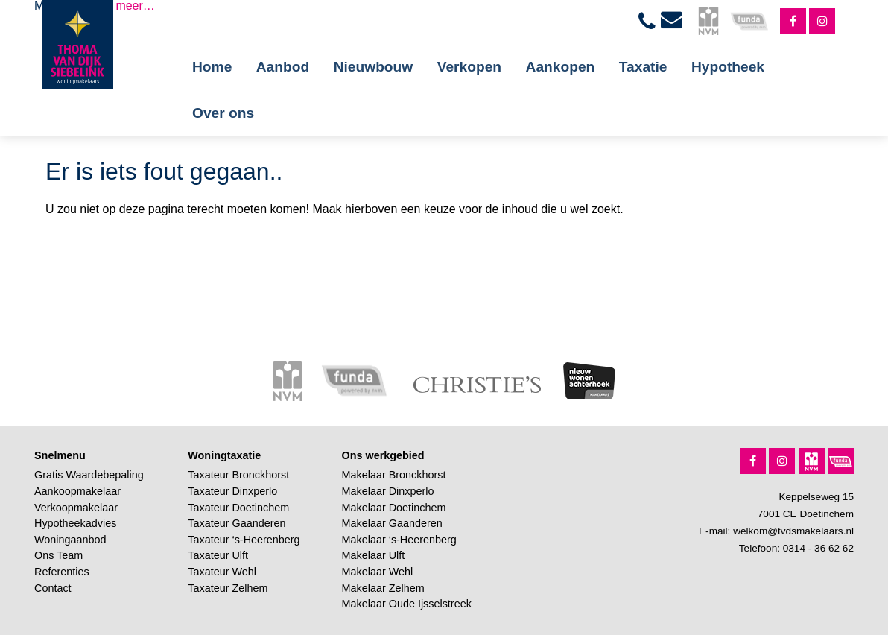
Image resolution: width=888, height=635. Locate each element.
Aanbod (282, 67)
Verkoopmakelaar (76, 508)
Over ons (223, 113)
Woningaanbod (70, 540)
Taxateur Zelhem (227, 588)
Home (212, 67)
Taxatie (643, 67)
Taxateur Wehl (222, 572)
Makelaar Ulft (373, 555)
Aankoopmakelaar (77, 491)
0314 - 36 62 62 (818, 548)
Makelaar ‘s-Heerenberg (399, 540)
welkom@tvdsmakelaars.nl (793, 531)
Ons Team (58, 555)
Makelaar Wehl (377, 572)
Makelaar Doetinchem (394, 508)
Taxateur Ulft (218, 555)
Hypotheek (727, 67)
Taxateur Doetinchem (238, 508)
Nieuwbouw (373, 67)
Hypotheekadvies (75, 523)
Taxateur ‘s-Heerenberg (243, 540)
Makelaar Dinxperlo (388, 491)
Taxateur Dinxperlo (232, 491)
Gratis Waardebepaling (89, 475)
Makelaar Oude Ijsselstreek (407, 604)
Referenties (61, 572)
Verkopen (469, 67)
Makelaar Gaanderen (392, 523)
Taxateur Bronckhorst (238, 475)
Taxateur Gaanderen (236, 523)
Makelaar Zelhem (383, 588)
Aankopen (560, 67)
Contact (53, 588)
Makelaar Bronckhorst (394, 475)
